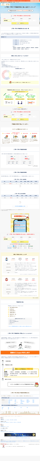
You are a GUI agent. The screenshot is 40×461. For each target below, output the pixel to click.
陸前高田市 (22, 403)
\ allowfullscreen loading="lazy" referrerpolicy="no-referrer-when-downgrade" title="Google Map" (6, 44)
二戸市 (21, 402)
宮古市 (9, 403)
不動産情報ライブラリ (11, 209)
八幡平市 (28, 402)
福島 (8, 408)
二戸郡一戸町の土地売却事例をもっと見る (21, 206)
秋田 (27, 407)
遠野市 (9, 402)
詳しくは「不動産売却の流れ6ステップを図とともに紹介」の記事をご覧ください (20, 326)
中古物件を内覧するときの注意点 (4, 431)
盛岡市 (15, 403)
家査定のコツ (15, 422)
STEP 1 (5, 18)
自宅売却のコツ (11, 422)
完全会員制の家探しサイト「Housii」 (5, 426)
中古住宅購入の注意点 (11, 431)
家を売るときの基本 (3, 422)
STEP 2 (13, 18)
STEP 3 (21, 18)
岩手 (14, 407)
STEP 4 (30, 18)
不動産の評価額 (19, 422)
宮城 (21, 407)
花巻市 (33, 402)
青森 (8, 407)
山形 (2, 408)
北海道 (2, 407)
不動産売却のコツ (8, 422)
